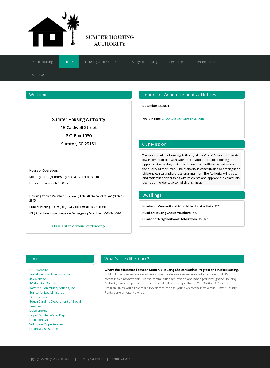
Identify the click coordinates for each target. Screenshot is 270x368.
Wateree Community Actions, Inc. (52, 288)
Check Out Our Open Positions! (183, 118)
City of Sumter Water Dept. (48, 315)
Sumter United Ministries (46, 292)
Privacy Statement (91, 359)
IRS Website (37, 279)
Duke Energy (38, 310)
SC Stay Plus (38, 297)
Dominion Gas (39, 319)
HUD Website (38, 270)
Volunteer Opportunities (46, 324)
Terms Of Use (121, 359)
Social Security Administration (50, 274)
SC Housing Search (42, 283)
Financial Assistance (43, 329)
